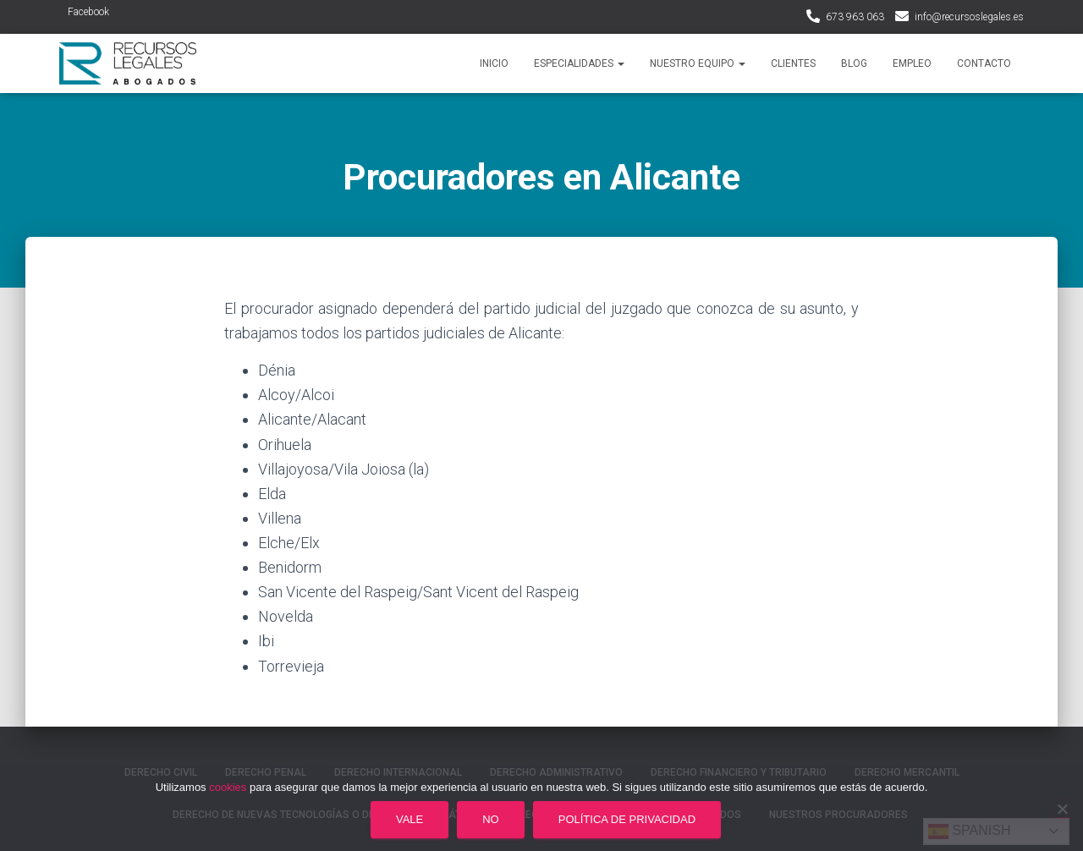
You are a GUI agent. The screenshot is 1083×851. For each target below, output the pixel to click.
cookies (227, 787)
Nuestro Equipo (697, 63)
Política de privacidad (626, 819)
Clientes (793, 63)
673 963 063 (855, 17)
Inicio (494, 63)
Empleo (912, 63)
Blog (854, 63)
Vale (409, 819)
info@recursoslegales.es (969, 17)
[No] (1061, 808)
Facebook (88, 12)
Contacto (984, 63)
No (490, 819)
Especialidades (579, 63)
